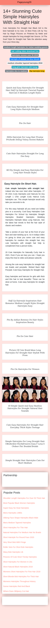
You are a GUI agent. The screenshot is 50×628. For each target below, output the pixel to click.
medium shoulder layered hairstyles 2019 (25, 63)
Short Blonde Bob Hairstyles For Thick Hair (21, 576)
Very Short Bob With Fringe (14, 542)
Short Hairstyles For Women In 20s (17, 562)
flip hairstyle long (37, 71)
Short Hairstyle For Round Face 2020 (18, 537)
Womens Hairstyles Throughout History (19, 581)
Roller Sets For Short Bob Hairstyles (18, 547)
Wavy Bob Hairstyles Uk (13, 552)
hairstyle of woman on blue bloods (25, 59)
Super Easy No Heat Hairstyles (16, 508)
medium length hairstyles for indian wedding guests (26, 47)
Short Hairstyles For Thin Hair (15, 527)
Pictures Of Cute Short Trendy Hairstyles (20, 557)
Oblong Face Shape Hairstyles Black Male (20, 518)
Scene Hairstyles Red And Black (16, 586)
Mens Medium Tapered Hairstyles (17, 523)
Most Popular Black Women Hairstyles (19, 503)
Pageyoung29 (24, 2)
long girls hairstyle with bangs (25, 67)
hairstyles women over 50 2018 (25, 55)
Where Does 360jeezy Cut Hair (16, 591)
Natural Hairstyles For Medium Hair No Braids (22, 532)
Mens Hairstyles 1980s (12, 513)
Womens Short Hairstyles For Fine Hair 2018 (21, 572)
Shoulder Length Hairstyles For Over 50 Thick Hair (24, 498)
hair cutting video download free (25, 51)
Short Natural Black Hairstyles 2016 (18, 567)
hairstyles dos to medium (16, 71)
